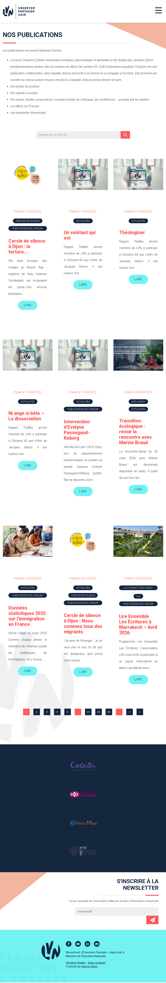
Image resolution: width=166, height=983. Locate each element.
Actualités (83, 220)
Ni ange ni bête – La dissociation (26, 416)
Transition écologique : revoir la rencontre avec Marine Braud (135, 432)
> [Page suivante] (129, 712)
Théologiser (132, 232)
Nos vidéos (138, 401)
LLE (138, 596)
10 (88, 712)
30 (108, 712)
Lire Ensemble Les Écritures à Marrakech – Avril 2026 (138, 625)
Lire (28, 305)
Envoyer (152, 920)
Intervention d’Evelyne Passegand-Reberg (77, 430)
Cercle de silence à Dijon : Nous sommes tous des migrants (83, 624)
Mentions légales (76, 963)
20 (98, 712)
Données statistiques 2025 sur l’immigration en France (27, 616)
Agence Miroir (89, 967)
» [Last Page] (139, 712)
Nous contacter (97, 963)
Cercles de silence (28, 220)
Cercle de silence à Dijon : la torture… (26, 246)
